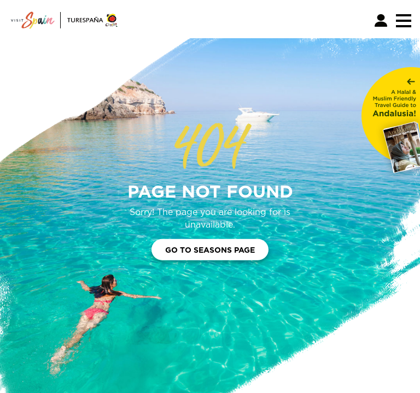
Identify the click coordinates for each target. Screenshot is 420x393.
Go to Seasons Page (210, 250)
